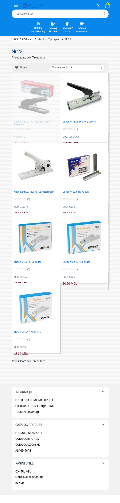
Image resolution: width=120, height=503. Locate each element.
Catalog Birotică (53, 27)
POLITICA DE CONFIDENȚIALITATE (35, 406)
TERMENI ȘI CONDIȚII (27, 411)
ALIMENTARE (23, 450)
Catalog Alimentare (81, 27)
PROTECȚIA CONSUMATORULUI (34, 400)
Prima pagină (22, 39)
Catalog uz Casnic (67, 27)
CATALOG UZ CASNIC (28, 444)
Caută (103, 14)
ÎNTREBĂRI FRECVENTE (29, 477)
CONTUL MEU (23, 471)
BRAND (19, 483)
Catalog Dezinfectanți (38, 27)
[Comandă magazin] (77, 67)
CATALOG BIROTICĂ (27, 438)
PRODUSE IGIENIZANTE (29, 432)
